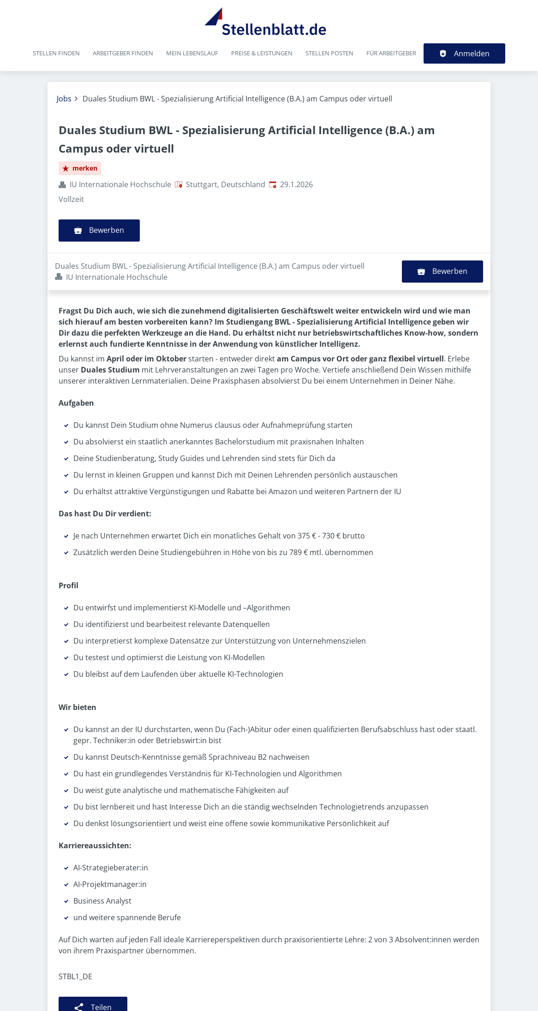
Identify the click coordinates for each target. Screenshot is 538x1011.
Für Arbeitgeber (391, 53)
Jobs (64, 99)
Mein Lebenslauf (192, 53)
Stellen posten (329, 53)
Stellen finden (56, 53)
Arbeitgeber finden (123, 53)
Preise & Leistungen (262, 53)
